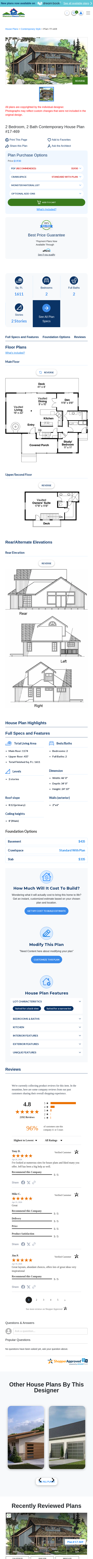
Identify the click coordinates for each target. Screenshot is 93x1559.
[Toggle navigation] (88, 13)
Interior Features (25, 1035)
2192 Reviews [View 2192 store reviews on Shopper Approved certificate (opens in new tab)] (31, 1117)
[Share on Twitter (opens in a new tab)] (29, 1182)
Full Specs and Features (22, 337)
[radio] (62, 1103)
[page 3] (43, 1300)
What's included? (15, 352)
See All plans (47, 1481)
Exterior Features (26, 1043)
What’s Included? (46, 209)
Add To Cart (46, 202)
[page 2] (36, 1300)
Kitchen (18, 1027)
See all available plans (77, 3)
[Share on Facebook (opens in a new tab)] (23, 1183)
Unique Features (24, 1052)
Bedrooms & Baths (26, 1018)
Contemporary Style (31, 29)
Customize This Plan (46, 959)
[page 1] (29, 1300)
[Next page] (64, 1300)
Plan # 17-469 (75, 1541)
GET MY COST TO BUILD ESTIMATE (46, 911)
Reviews (80, 337)
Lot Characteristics (27, 1001)
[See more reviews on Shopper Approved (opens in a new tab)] (34, 1182)
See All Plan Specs (46, 313)
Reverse (80, 80)
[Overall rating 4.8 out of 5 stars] (27, 1111)
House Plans (12, 29)
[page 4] (50, 1300)
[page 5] (57, 1300)
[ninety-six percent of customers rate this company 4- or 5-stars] (46, 1128)
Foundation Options (56, 337)
